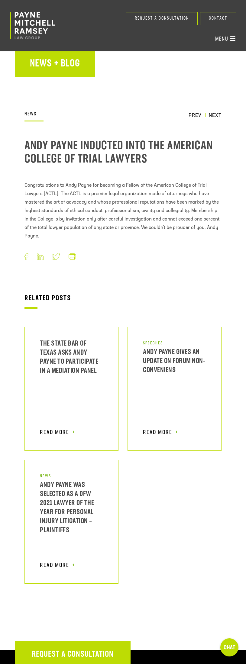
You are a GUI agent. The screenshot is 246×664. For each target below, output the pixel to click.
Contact (218, 18)
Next (215, 115)
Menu (225, 39)
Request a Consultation (162, 18)
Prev (195, 115)
